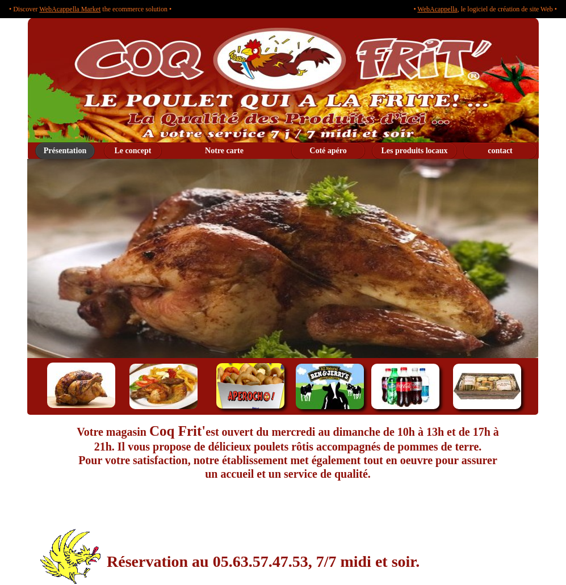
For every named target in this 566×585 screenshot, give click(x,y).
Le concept (133, 150)
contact (500, 150)
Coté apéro (327, 150)
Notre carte (224, 150)
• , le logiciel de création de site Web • (485, 9)
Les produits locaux (414, 150)
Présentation (65, 150)
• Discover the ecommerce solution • (90, 9)
